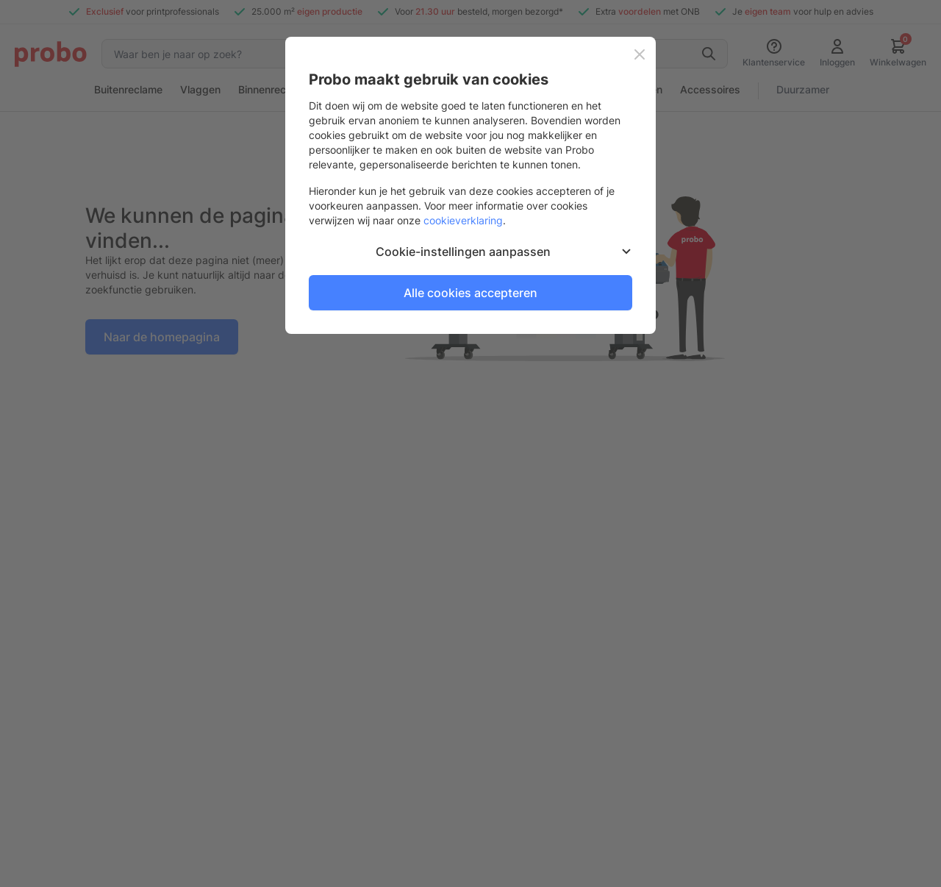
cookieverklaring (463, 220)
